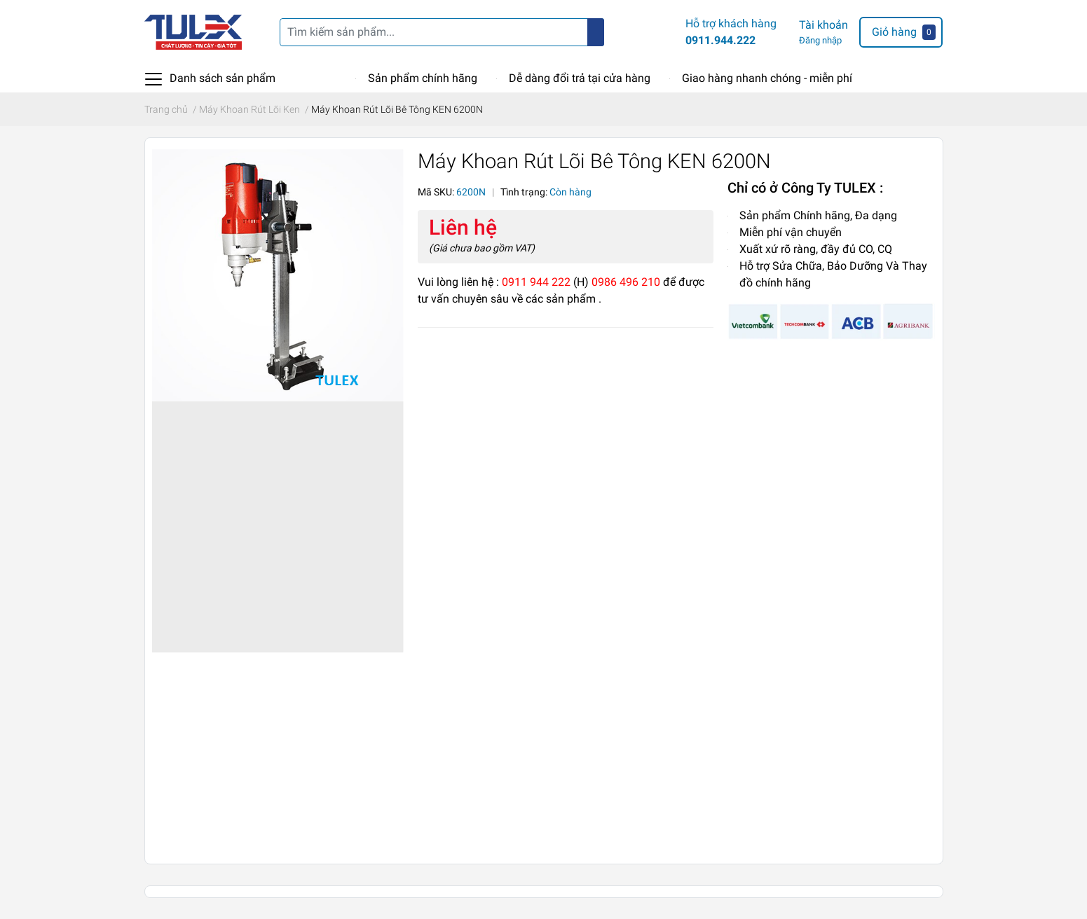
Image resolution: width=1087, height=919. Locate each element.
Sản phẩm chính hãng (422, 78)
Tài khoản (823, 25)
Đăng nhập (820, 40)
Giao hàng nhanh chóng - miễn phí (767, 78)
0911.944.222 (720, 40)
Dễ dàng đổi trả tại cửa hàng (579, 78)
